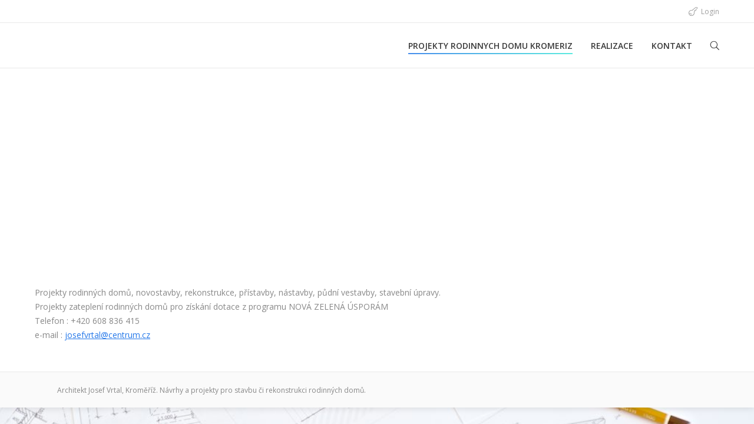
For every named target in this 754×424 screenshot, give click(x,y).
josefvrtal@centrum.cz (107, 334)
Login (710, 11)
